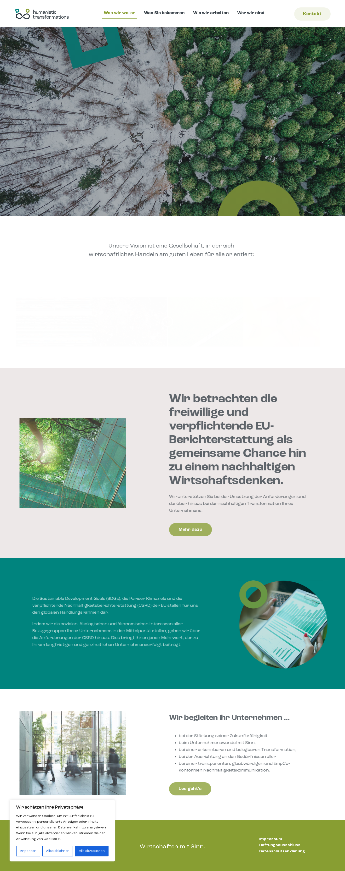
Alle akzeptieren (92, 851)
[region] (62, 830)
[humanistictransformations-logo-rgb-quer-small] (41, 9)
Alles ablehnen (57, 851)
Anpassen (28, 851)
